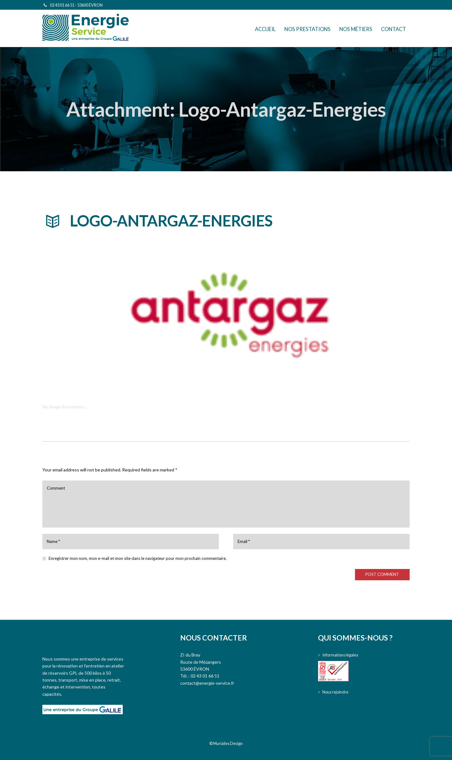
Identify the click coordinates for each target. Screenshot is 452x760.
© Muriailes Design (226, 743)
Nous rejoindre (336, 691)
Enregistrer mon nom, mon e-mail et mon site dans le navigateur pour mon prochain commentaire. (138, 558)
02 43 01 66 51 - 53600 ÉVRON (76, 5)
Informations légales (342, 654)
